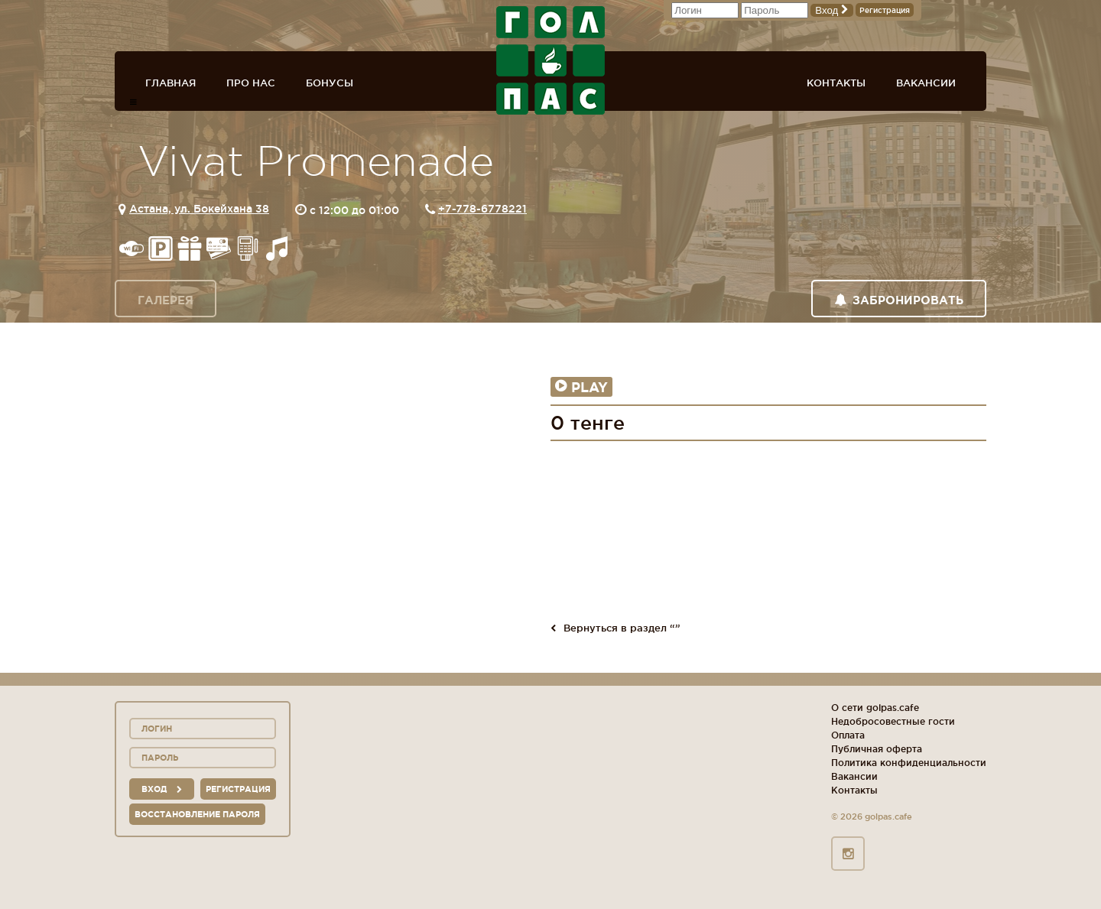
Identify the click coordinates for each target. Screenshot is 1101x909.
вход (161, 789)
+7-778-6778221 (482, 209)
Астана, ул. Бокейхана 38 (199, 209)
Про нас (250, 82)
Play (581, 386)
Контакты (836, 82)
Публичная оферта (876, 749)
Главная (170, 82)
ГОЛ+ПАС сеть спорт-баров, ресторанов (550, 60)
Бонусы (329, 82)
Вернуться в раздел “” (615, 627)
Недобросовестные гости (893, 721)
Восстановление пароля (197, 814)
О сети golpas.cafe (875, 708)
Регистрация (884, 10)
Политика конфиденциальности (908, 763)
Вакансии (926, 82)
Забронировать (898, 300)
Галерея (165, 300)
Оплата (848, 735)
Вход (832, 10)
